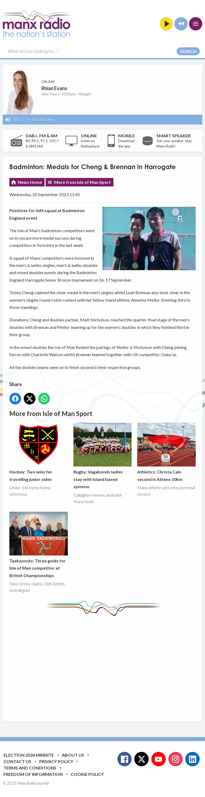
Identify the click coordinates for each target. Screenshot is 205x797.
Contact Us (17, 761)
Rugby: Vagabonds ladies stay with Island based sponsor (102, 456)
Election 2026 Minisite (28, 754)
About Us (73, 754)
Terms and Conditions (29, 767)
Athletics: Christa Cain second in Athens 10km (166, 452)
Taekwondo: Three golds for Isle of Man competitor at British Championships (38, 545)
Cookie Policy (87, 774)
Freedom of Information (33, 774)
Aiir (46, 783)
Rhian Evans (54, 88)
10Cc (17, 119)
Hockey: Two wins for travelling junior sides (38, 452)
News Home (30, 182)
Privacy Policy (56, 761)
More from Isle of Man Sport (82, 182)
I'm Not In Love (39, 119)
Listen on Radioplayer (90, 143)
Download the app (126, 143)
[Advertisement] (107, 664)
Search (188, 51)
